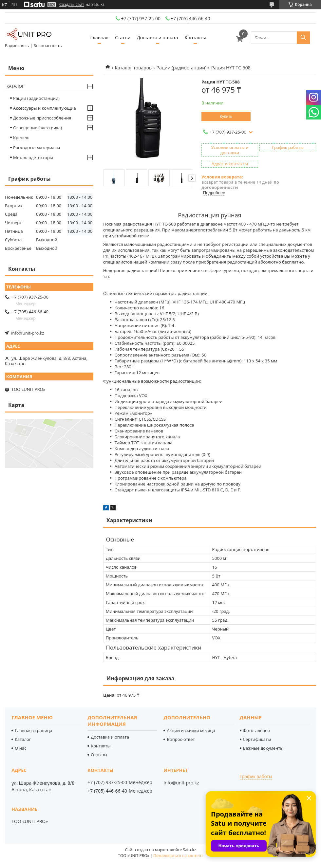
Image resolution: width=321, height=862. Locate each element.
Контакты (195, 37)
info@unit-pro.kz (27, 333)
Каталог (15, 86)
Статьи (122, 37)
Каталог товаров (133, 67)
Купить (226, 116)
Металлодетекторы (33, 157)
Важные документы (263, 748)
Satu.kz (189, 850)
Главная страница (33, 730)
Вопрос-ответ (181, 739)
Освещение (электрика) (37, 128)
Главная (99, 37)
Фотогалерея (256, 730)
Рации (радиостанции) (182, 67)
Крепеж (21, 137)
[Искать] (303, 37)
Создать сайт (71, 4)
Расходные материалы (36, 148)
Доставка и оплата (157, 37)
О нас (20, 748)
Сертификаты (257, 739)
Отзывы (99, 755)
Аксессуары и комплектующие (44, 108)
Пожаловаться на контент (178, 855)
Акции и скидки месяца (191, 730)
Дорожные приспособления (42, 118)
